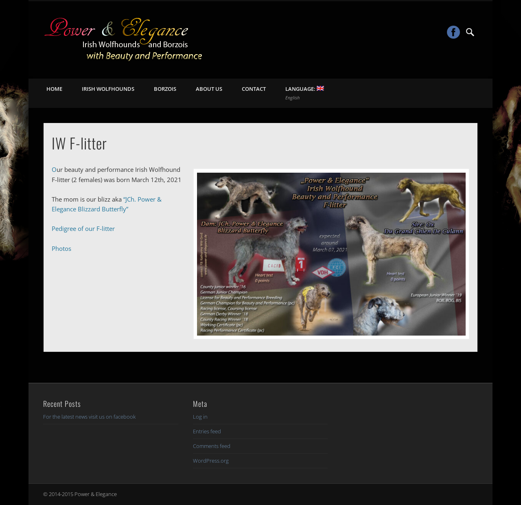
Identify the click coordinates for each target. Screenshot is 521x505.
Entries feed (207, 431)
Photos (61, 248)
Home (54, 88)
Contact (254, 88)
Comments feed (211, 446)
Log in (200, 416)
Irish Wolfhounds (108, 88)
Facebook (453, 32)
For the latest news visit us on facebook (89, 416)
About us (209, 88)
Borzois (165, 88)
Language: (304, 93)
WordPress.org (211, 460)
